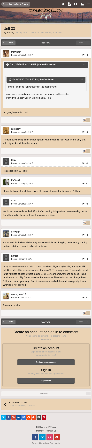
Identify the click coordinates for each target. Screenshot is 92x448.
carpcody (16, 129)
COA (13, 160)
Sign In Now (46, 381)
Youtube (57, 437)
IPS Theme (40, 427)
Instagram (49, 437)
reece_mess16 (18, 294)
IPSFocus (52, 427)
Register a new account (46, 362)
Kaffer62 (15, 180)
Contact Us (51, 431)
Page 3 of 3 (46, 43)
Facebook (35, 437)
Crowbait (15, 231)
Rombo (10, 32)
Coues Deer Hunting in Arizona (47, 32)
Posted (22, 55)
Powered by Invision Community (46, 443)
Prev (11, 42)
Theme (40, 431)
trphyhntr (16, 51)
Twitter (42, 437)
